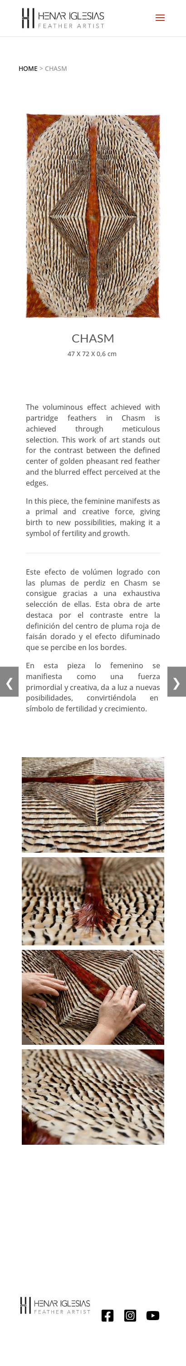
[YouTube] (153, 1317)
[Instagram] (130, 1317)
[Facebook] (107, 1317)
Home (28, 68)
